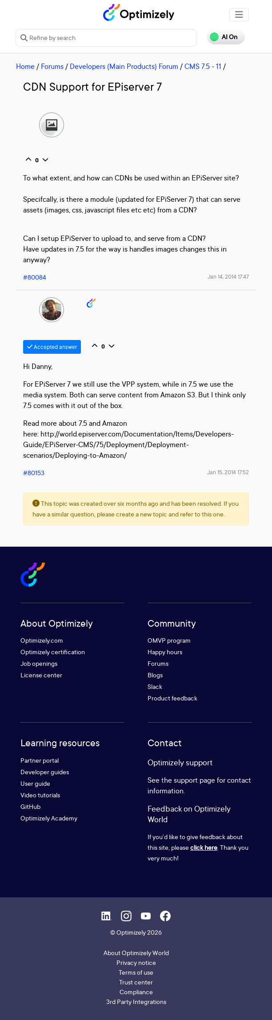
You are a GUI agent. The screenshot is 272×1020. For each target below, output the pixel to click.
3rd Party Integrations (136, 1001)
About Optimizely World (136, 952)
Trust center (136, 982)
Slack (155, 686)
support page (194, 780)
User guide (35, 783)
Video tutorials (40, 795)
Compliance (136, 992)
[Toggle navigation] (239, 14)
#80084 (34, 277)
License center (41, 675)
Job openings (38, 663)
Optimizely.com (41, 640)
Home (25, 66)
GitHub (30, 806)
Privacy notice (136, 962)
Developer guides (44, 772)
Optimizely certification (52, 652)
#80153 (33, 472)
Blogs (155, 675)
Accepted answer (52, 347)
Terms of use (136, 972)
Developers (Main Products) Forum (124, 66)
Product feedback (172, 698)
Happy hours (165, 652)
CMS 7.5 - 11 (202, 66)
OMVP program (169, 640)
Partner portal (39, 760)
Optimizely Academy (48, 818)
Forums (52, 66)
